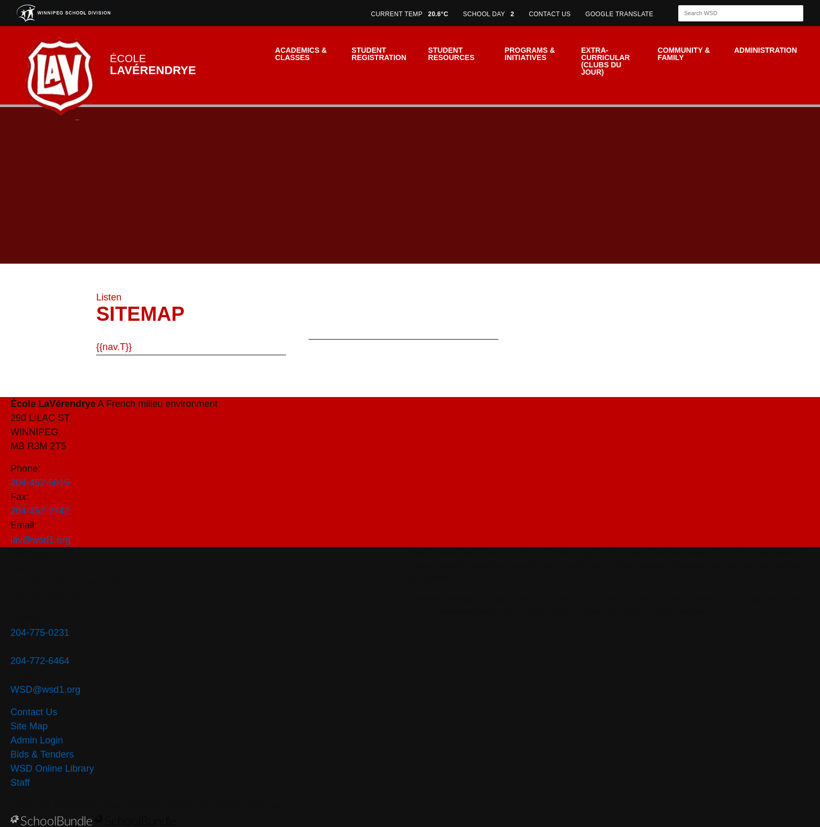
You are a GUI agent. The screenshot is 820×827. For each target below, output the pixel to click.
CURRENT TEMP (409, 14)
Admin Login (36, 740)
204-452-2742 (40, 511)
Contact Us (33, 712)
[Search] (731, 13)
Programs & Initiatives (530, 54)
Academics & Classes (301, 54)
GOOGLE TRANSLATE (620, 14)
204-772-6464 (40, 661)
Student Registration (378, 54)
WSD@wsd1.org (45, 689)
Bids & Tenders (42, 754)
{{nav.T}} (114, 347)
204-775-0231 (40, 632)
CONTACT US (550, 14)
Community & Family (683, 54)
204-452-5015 (40, 482)
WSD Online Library (52, 768)
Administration (765, 50)
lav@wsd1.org (40, 539)
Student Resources (451, 54)
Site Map (29, 726)
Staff (20, 782)
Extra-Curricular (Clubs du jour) (605, 61)
